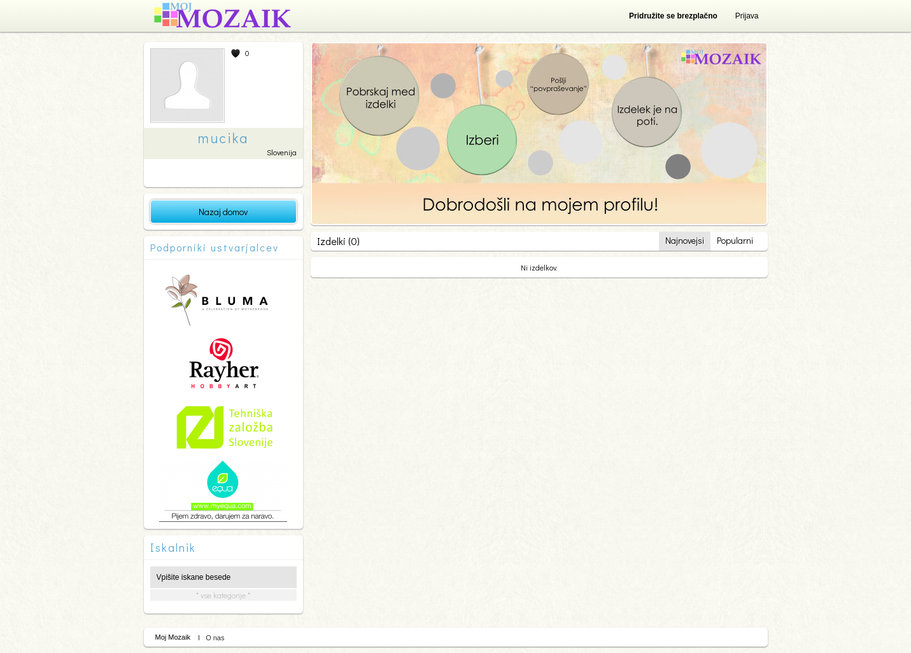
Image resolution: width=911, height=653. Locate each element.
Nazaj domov (223, 212)
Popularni (735, 240)
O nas (215, 638)
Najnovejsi (684, 240)
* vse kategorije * (223, 595)
